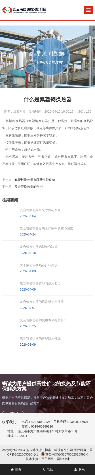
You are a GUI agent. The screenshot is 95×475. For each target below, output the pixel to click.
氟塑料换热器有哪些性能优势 (35, 180)
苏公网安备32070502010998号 (67, 454)
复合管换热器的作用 (29, 186)
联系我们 (9, 422)
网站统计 (63, 459)
